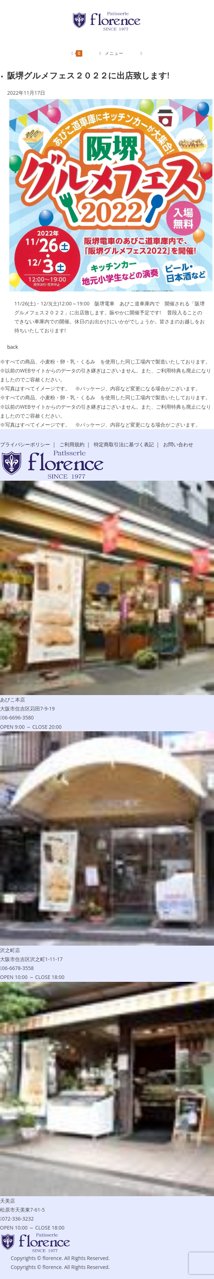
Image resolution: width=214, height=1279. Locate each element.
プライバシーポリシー (25, 444)
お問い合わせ (178, 444)
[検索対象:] (141, 53)
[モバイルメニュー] (112, 53)
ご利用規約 (71, 444)
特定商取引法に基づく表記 (124, 444)
